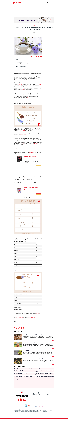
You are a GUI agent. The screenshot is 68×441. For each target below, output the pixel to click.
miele (26, 177)
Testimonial (39, 393)
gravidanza (37, 313)
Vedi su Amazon (38, 165)
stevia (24, 177)
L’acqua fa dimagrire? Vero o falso (19, 370)
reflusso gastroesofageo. (31, 317)
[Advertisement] (34, 10)
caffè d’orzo (28, 97)
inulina (25, 135)
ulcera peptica (21, 317)
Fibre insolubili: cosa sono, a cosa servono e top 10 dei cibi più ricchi (23, 368)
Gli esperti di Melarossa (34, 394)
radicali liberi (36, 143)
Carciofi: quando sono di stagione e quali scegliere (33, 358)
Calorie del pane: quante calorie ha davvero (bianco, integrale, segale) (37, 334)
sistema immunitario (23, 134)
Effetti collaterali (18, 67)
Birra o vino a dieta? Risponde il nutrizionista (20, 373)
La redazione (32, 393)
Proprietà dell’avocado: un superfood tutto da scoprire (34, 350)
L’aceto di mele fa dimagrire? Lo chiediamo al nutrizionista (22, 386)
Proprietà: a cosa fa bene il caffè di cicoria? (21, 63)
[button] (32, 56)
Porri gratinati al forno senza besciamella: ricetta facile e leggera (44, 368)
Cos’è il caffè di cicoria (19, 62)
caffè (23, 89)
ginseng (23, 101)
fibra (23, 129)
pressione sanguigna (32, 152)
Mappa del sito (48, 395)
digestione (36, 149)
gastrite (17, 317)
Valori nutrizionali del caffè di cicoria (21, 66)
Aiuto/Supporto (40, 392)
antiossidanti (22, 143)
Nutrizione (34, 25)
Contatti (32, 395)
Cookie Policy (48, 393)
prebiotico (30, 135)
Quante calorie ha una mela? (29, 342)
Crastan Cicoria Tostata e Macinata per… (31, 188)
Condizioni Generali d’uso (41, 395)
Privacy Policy (48, 392)
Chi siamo (32, 392)
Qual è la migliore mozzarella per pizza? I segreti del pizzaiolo (23, 376)
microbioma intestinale (27, 132)
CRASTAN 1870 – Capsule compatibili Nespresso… (30, 157)
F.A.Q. (39, 394)
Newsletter (48, 394)
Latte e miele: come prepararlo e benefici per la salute (42, 386)
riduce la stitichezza (22, 130)
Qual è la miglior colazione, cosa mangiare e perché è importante (23, 379)
